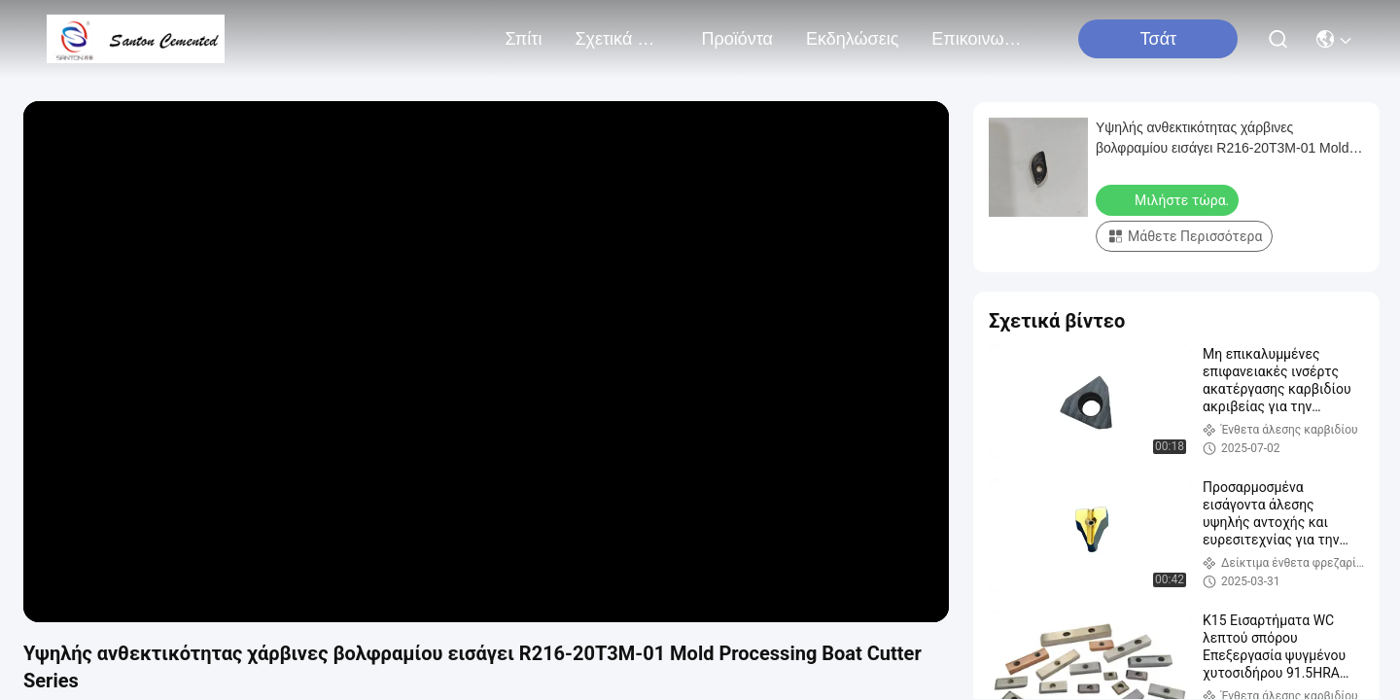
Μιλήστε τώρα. (1169, 199)
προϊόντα (737, 39)
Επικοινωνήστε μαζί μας (978, 39)
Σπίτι (524, 39)
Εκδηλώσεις (852, 39)
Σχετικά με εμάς (621, 39)
